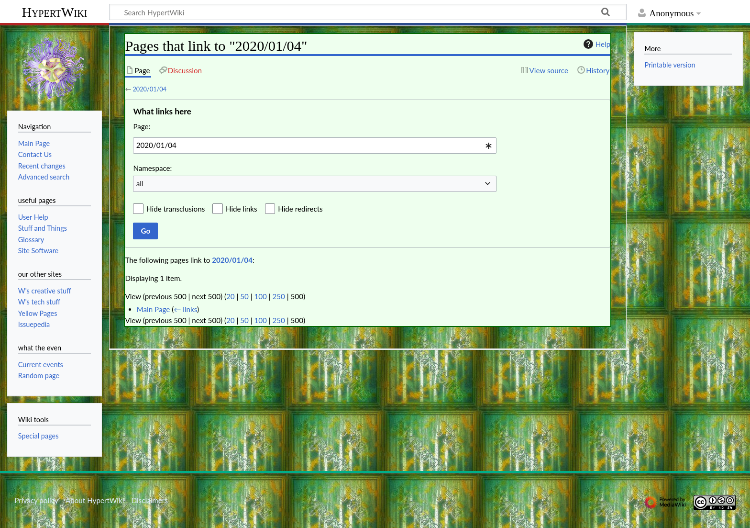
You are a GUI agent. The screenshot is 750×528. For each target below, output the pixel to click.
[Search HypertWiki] (368, 12)
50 (244, 296)
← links (185, 309)
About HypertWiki (95, 500)
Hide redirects (300, 208)
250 (279, 296)
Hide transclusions (175, 208)
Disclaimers (150, 500)
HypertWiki (55, 12)
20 (230, 296)
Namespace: (152, 168)
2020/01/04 (149, 89)
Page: (141, 126)
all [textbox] (139, 183)
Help (595, 44)
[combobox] (314, 145)
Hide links (241, 208)
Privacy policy (36, 500)
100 (260, 296)
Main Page (153, 309)
